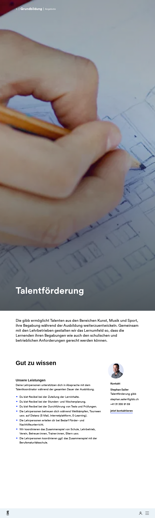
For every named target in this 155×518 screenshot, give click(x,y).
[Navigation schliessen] (146, 513)
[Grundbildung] (31, 9)
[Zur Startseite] (7, 513)
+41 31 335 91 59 (121, 404)
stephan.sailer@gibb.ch (125, 399)
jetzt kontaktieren (122, 410)
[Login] (140, 513)
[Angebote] (16, 9)
